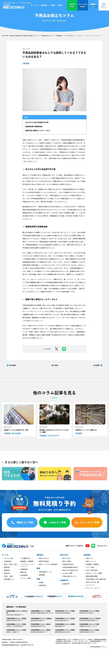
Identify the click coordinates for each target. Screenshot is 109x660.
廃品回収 (7, 573)
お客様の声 (66, 584)
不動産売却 (24, 569)
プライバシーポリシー (93, 588)
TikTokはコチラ (102, 546)
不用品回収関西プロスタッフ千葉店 (89, 624)
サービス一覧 (8, 558)
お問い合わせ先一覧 (92, 582)
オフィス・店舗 (25, 578)
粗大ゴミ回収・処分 (10, 564)
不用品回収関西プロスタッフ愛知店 (40, 630)
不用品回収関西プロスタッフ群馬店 (65, 624)
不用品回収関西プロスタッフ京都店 (65, 611)
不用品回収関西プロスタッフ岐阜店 (89, 630)
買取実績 (42, 575)
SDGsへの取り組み (92, 570)
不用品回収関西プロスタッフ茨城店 (16, 630)
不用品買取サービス (45, 572)
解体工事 (23, 572)
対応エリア (89, 558)
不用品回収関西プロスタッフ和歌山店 (41, 618)
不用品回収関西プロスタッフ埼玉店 (16, 624)
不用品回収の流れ (68, 564)
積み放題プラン (9, 579)
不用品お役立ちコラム (47, 36)
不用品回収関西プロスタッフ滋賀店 (16, 618)
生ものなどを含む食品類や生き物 (36, 122)
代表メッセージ (91, 561)
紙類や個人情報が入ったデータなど (37, 130)
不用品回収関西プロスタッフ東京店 (65, 618)
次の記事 (97, 365)
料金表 (41, 582)
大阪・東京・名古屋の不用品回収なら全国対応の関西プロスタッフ (20, 36)
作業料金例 (42, 585)
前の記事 (11, 365)
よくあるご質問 (67, 573)
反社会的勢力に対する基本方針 (96, 579)
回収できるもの (44, 558)
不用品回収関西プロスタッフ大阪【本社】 (16, 612)
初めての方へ (66, 558)
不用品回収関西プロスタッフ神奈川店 (89, 618)
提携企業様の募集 (91, 576)
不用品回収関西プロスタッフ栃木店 (40, 624)
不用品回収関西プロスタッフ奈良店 (89, 611)
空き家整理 (24, 575)
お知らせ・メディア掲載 (94, 573)
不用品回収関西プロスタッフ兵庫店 (40, 611)
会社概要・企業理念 (92, 564)
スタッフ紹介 (90, 567)
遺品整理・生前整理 (26, 561)
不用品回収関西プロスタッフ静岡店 (65, 630)
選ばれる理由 (66, 561)
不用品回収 (59, 36)
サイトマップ (90, 585)
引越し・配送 (8, 576)
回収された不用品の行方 (70, 570)
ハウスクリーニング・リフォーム (27, 565)
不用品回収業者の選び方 (70, 567)
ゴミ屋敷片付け (25, 558)
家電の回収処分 (44, 561)
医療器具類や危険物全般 (33, 126)
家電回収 (7, 570)
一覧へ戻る (54, 365)
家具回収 (7, 567)
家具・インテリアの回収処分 (48, 564)
